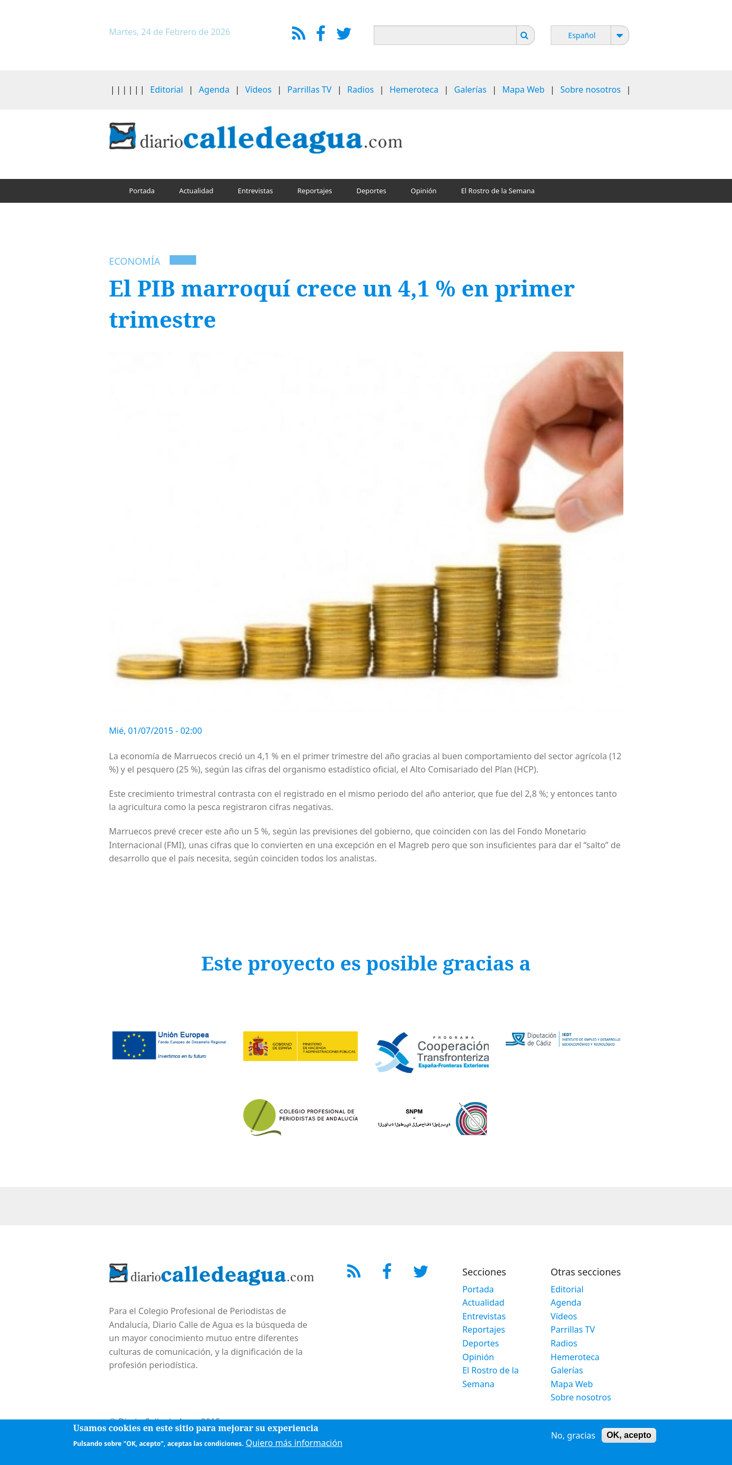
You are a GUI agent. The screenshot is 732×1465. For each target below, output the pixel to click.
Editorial (166, 89)
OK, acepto (628, 1436)
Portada (142, 190)
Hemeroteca (414, 89)
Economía (135, 261)
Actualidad (196, 190)
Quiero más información (293, 1444)
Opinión (424, 190)
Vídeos (258, 89)
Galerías (470, 89)
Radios (360, 89)
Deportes (371, 190)
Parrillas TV (309, 89)
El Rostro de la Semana (498, 190)
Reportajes (314, 190)
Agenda (214, 89)
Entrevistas (255, 190)
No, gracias (573, 1437)
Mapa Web (523, 89)
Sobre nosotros (590, 89)
